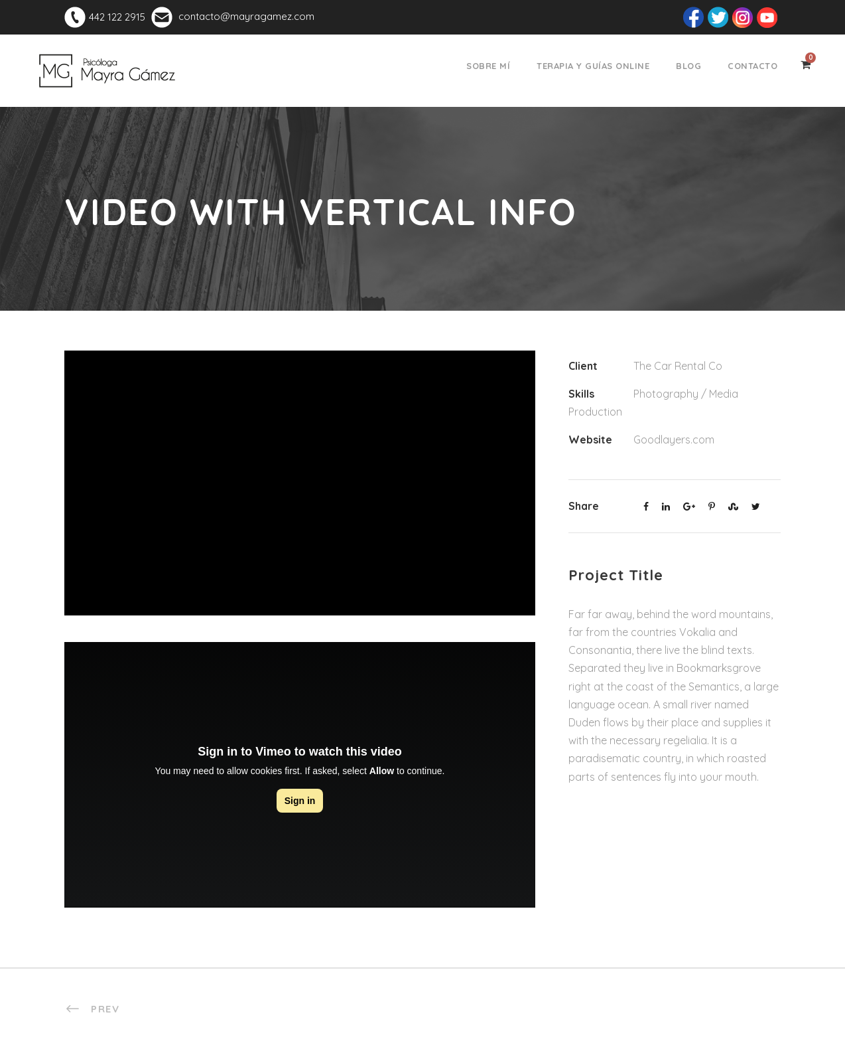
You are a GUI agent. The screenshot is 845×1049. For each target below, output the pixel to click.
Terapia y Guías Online (593, 65)
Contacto (752, 65)
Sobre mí (488, 65)
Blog (688, 65)
